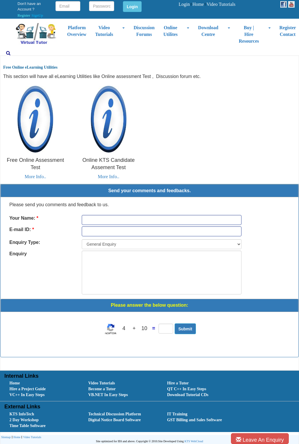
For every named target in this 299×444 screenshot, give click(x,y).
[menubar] (207, 4)
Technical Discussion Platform (114, 414)
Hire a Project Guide (27, 389)
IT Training (177, 414)
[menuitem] (184, 4)
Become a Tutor (102, 389)
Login (184, 4)
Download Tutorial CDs (187, 395)
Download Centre (208, 31)
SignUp (37, 15)
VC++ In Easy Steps (27, 395)
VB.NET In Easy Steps (108, 395)
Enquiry (18, 253)
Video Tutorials (220, 4)
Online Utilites (170, 31)
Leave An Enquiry (260, 440)
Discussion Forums (143, 31)
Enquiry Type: (24, 242)
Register (24, 15)
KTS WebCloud (194, 441)
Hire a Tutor (178, 383)
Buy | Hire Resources (249, 34)
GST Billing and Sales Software (194, 420)
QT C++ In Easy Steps (186, 389)
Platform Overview (76, 31)
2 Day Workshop (24, 420)
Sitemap (6, 437)
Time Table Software (27, 426)
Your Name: (23, 218)
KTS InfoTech (21, 414)
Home (197, 4)
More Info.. (35, 176)
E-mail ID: (21, 229)
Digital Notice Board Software (114, 420)
